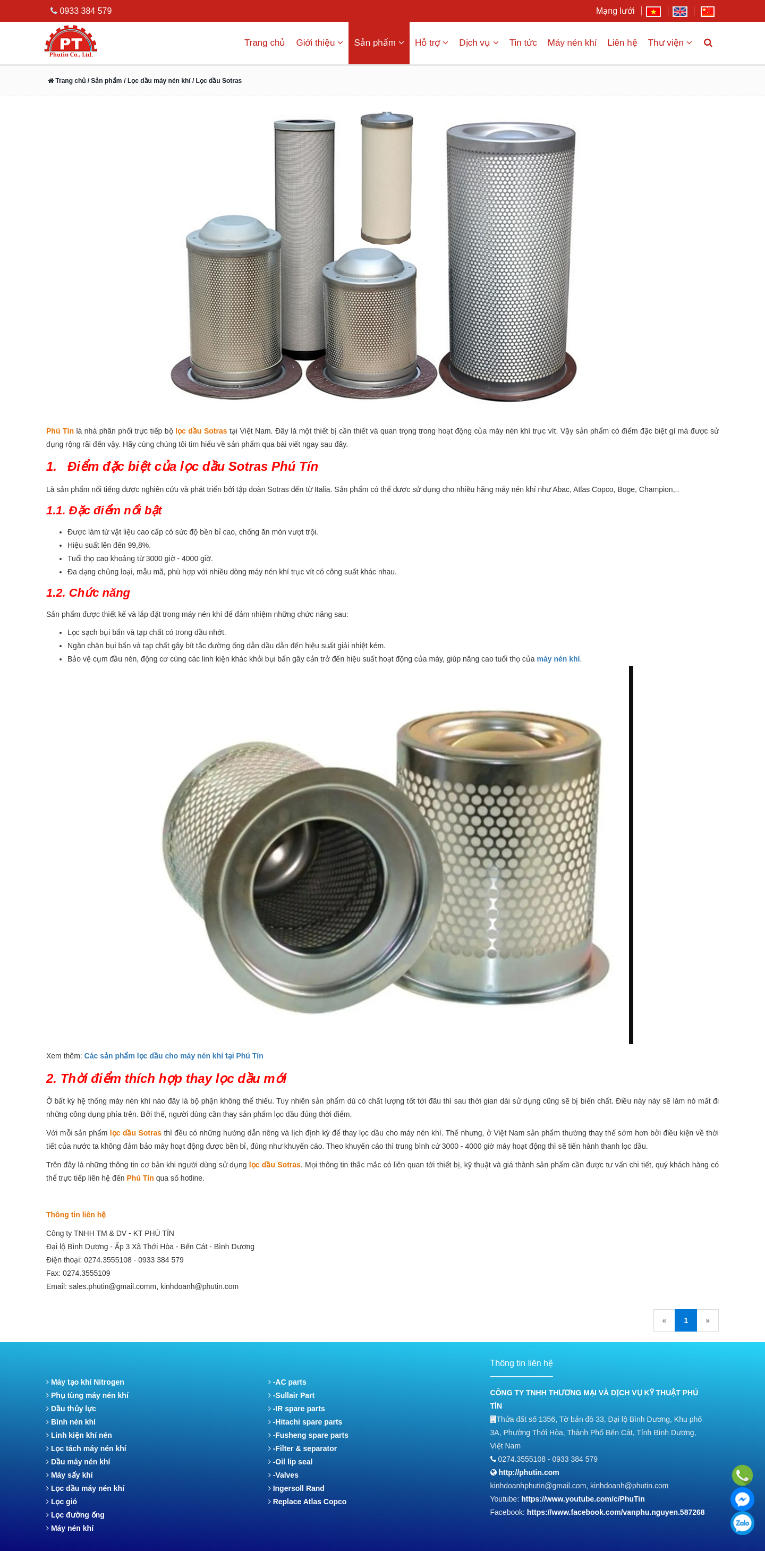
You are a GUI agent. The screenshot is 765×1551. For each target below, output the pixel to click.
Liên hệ (622, 43)
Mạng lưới (615, 10)
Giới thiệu (319, 43)
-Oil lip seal (290, 1461)
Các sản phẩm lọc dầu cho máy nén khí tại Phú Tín (174, 1056)
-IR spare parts (296, 1408)
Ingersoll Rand (296, 1488)
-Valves (283, 1475)
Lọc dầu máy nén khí (85, 1488)
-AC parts (287, 1382)
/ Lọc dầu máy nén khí (158, 80)
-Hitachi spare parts (305, 1422)
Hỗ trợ (431, 43)
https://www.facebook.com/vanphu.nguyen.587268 (616, 1512)
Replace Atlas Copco (307, 1501)
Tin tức (523, 43)
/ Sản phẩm (104, 80)
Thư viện (670, 43)
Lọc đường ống (75, 1515)
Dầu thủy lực (71, 1408)
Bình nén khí (71, 1422)
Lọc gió (61, 1501)
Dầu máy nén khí (78, 1461)
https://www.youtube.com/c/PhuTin (583, 1499)
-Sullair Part (291, 1395)
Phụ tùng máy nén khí (87, 1395)
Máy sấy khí (69, 1475)
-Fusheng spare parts (308, 1435)
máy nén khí (558, 659)
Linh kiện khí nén (79, 1435)
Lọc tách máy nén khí (86, 1448)
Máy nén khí (572, 43)
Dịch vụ (478, 43)
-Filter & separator (302, 1448)
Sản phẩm (379, 43)
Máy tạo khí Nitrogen (85, 1382)
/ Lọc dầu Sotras (217, 80)
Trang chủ (264, 43)
